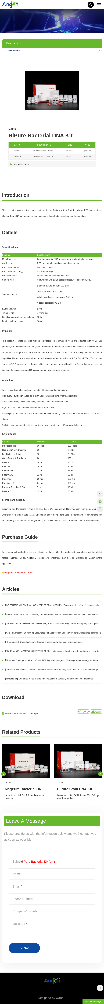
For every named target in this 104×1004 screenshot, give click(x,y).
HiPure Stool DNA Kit (74, 789)
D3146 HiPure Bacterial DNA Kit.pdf (21, 713)
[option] (52, 90)
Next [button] (100, 773)
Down (97, 711)
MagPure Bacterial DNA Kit (26, 789)
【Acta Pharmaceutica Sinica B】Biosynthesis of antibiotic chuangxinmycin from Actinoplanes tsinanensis (52, 633)
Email (17, 886)
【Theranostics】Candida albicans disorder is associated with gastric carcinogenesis (43, 642)
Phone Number (22, 899)
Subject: (18, 861)
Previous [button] (3, 773)
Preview (84, 711)
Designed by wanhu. (52, 998)
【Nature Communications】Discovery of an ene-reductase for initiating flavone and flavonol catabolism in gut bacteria (53, 614)
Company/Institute (25, 911)
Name (17, 874)
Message (19, 923)
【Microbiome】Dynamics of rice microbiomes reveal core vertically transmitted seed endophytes (48, 679)
